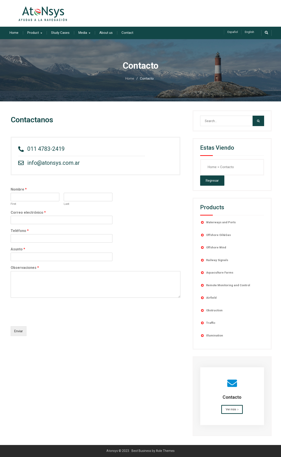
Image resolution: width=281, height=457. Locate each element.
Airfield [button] (208, 298)
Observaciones (25, 268)
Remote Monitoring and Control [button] (225, 285)
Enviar (18, 331)
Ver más (231, 409)
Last (66, 203)
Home (14, 33)
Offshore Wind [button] (213, 247)
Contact (127, 33)
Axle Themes (165, 451)
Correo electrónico (28, 212)
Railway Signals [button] (214, 260)
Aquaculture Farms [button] (216, 272)
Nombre (19, 189)
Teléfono (20, 231)
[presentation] (44, 319)
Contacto (232, 397)
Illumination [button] (211, 335)
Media (82, 33)
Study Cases (60, 33)
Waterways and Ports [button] (218, 222)
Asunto (18, 249)
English (249, 32)
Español (232, 32)
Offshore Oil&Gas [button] (215, 235)
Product (33, 33)
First (13, 203)
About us (106, 33)
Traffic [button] (207, 323)
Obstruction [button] (211, 310)
